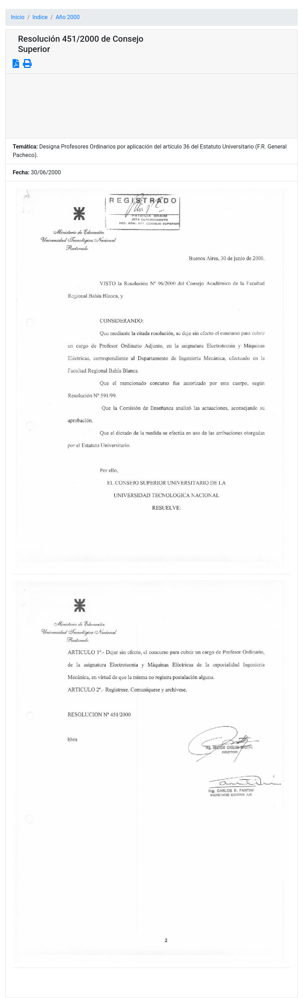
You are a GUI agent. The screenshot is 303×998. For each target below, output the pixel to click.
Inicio (17, 17)
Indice (40, 17)
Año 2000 (68, 17)
